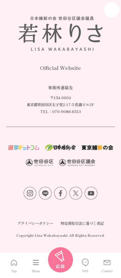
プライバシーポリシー (35, 223)
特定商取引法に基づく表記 (82, 223)
